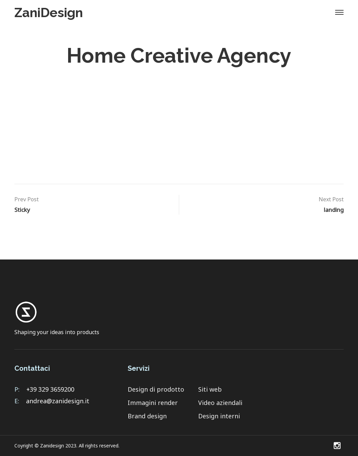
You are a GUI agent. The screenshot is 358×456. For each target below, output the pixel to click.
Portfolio (322, 153)
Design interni (219, 416)
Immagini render (153, 402)
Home (107, 77)
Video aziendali (220, 402)
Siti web (210, 389)
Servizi (240, 153)
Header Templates (156, 77)
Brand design (147, 416)
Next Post (331, 199)
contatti (280, 153)
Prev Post (26, 199)
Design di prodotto (156, 389)
